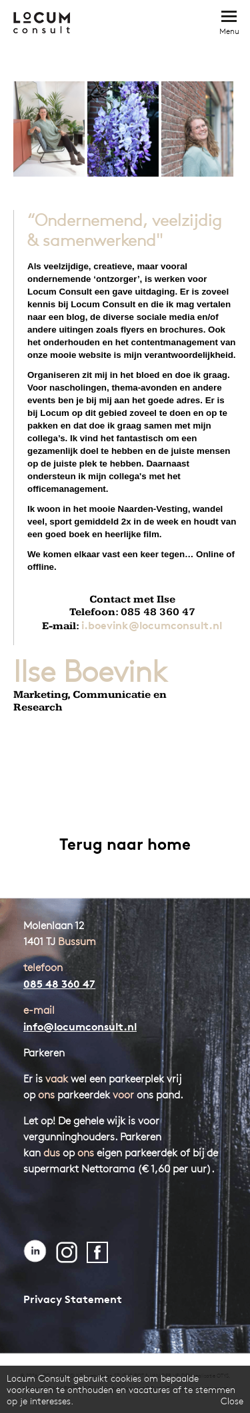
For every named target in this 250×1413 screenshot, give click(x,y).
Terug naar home (125, 844)
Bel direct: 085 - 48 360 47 (198, 21)
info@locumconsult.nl (80, 1026)
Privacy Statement (72, 1299)
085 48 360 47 (59, 983)
